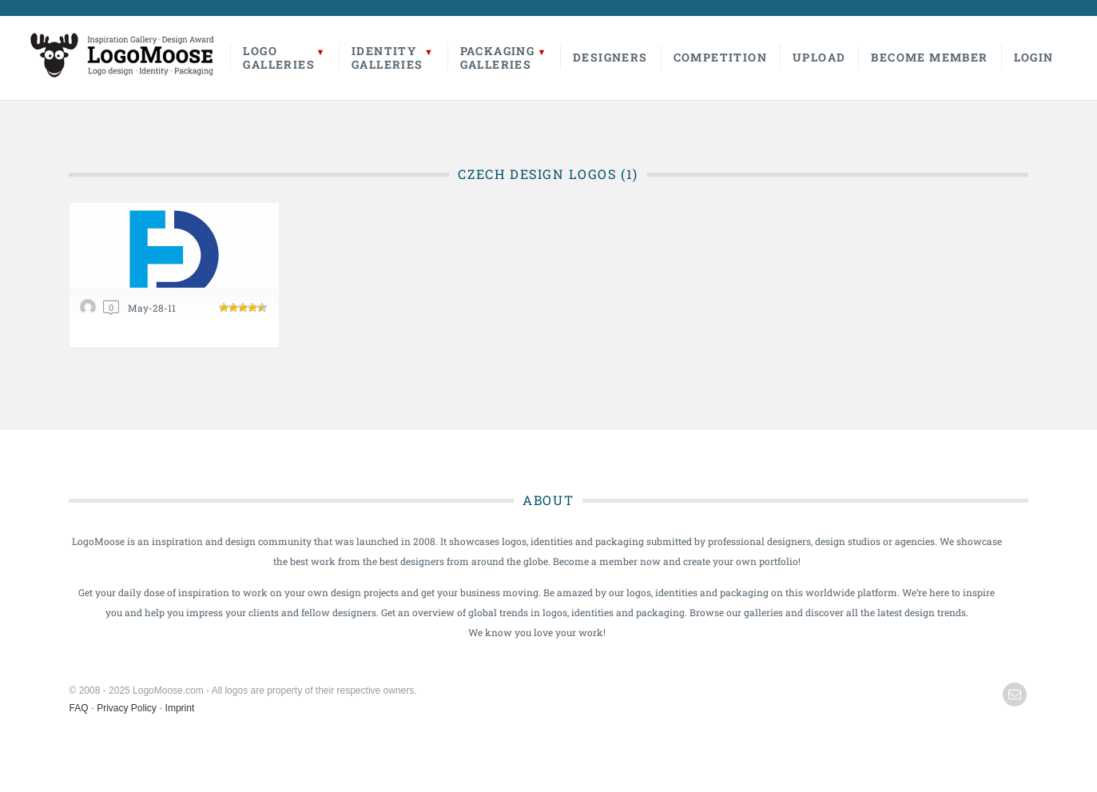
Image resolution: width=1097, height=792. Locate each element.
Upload (819, 57)
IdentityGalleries (387, 57)
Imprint (180, 708)
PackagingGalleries (497, 57)
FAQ (79, 708)
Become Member (929, 57)
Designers (610, 57)
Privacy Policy (127, 708)
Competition (720, 57)
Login (1034, 57)
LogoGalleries (279, 57)
